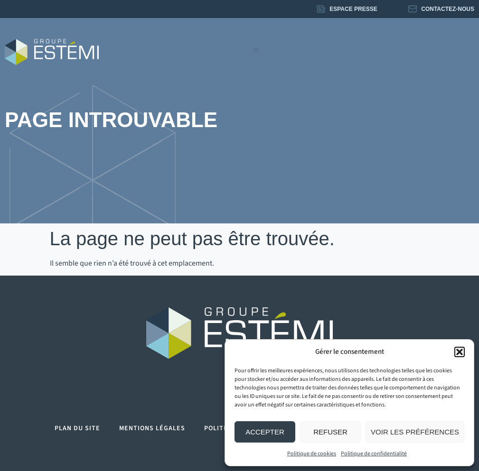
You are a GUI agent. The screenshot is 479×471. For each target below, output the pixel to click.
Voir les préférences (415, 432)
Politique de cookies (311, 454)
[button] (459, 352)
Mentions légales (152, 428)
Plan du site (77, 428)
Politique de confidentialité (374, 454)
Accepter (264, 432)
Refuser (330, 432)
